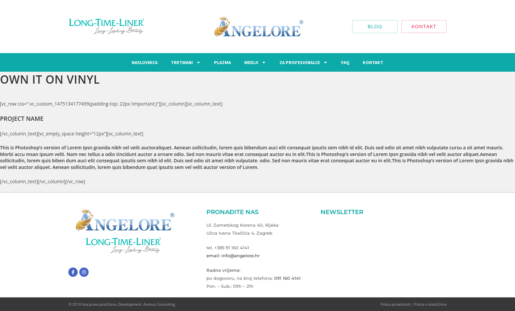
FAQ (345, 62)
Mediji (255, 62)
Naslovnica (145, 62)
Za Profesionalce (303, 62)
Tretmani (186, 62)
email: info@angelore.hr (232, 255)
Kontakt (373, 62)
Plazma (222, 62)
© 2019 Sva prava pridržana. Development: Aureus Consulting (121, 304)
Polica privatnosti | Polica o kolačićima (414, 304)
